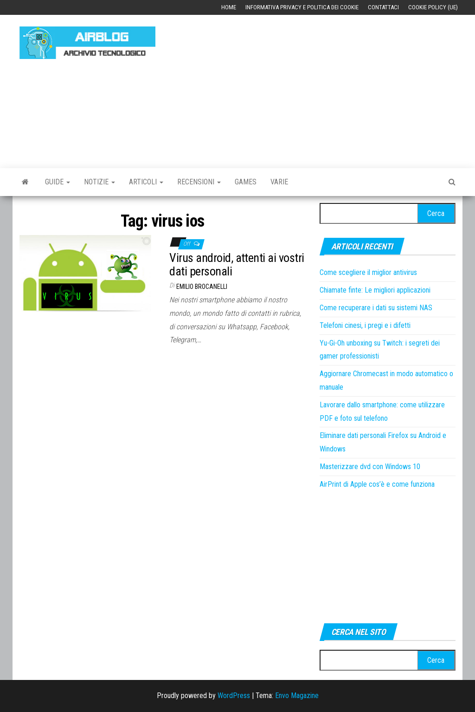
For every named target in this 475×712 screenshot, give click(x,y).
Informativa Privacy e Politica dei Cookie (302, 7)
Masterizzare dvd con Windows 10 (370, 466)
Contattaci (383, 7)
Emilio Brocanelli (201, 286)
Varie (279, 181)
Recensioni (199, 181)
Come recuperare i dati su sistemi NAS (376, 307)
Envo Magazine (297, 695)
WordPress (234, 695)
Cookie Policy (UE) (433, 7)
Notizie (99, 181)
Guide (57, 181)
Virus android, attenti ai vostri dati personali (236, 264)
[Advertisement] (322, 87)
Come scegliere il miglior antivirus (368, 272)
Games (246, 181)
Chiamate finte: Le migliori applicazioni (375, 290)
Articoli (146, 181)
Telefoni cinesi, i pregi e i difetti (365, 325)
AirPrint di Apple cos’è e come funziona (377, 484)
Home (228, 7)
